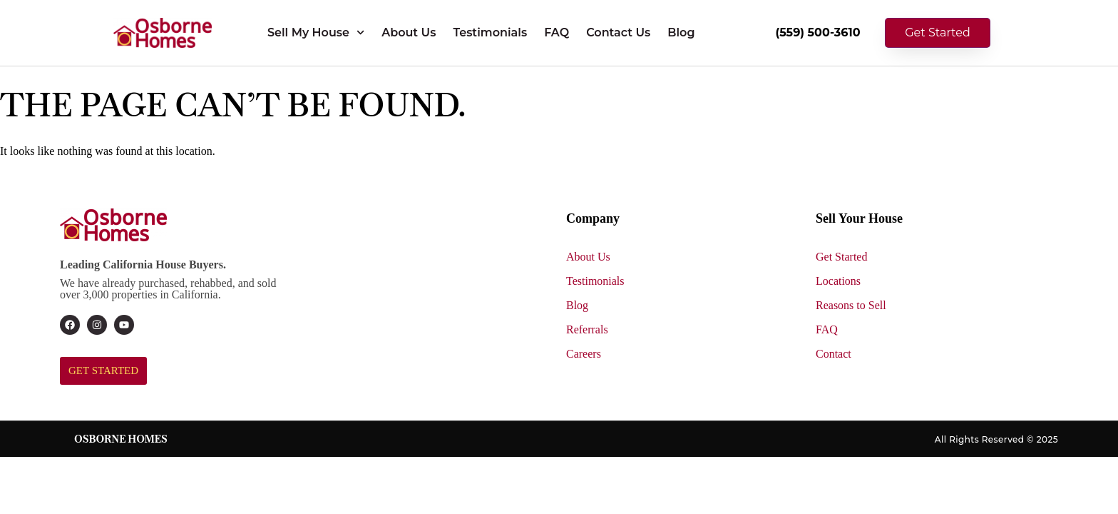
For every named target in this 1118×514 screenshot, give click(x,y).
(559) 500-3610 (817, 32)
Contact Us (618, 32)
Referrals (587, 329)
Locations (838, 281)
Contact (833, 354)
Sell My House (315, 32)
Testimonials (490, 32)
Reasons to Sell (851, 305)
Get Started (841, 257)
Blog (680, 32)
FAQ (556, 32)
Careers (583, 354)
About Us (408, 32)
